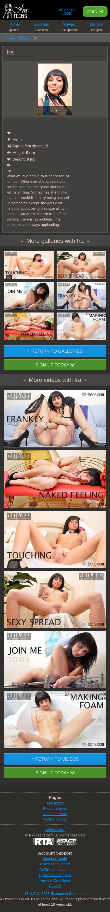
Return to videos (55, 759)
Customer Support (55, 864)
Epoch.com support (55, 875)
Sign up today (54, 365)
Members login (55, 859)
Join (95, 11)
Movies (69, 27)
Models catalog (55, 819)
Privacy (55, 886)
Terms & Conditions (55, 880)
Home (14, 27)
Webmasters (55, 830)
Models (96, 27)
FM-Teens (55, 803)
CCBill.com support (55, 869)
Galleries (41, 27)
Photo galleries (55, 808)
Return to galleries (55, 351)
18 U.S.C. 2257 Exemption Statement (55, 893)
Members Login (67, 11)
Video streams (55, 814)
